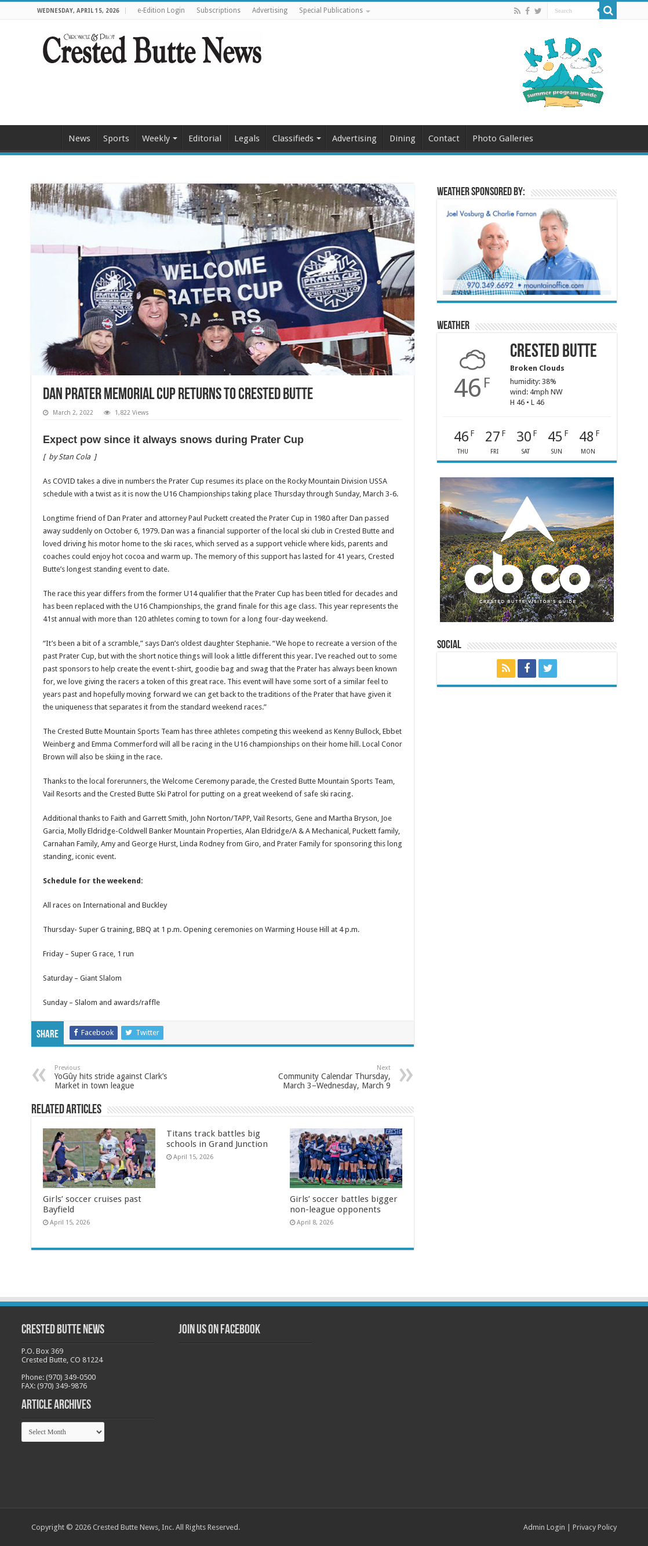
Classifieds (293, 138)
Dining (402, 138)
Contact (444, 138)
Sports (116, 138)
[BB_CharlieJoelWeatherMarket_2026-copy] (527, 249)
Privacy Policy (595, 1527)
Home (46, 137)
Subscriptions (218, 10)
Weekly (156, 138)
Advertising (269, 10)
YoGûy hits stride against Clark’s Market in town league (113, 1077)
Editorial (204, 138)
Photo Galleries (502, 138)
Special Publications (331, 10)
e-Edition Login (161, 10)
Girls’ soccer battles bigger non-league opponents (344, 1204)
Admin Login (544, 1527)
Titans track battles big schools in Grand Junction (217, 1138)
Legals (247, 138)
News (79, 138)
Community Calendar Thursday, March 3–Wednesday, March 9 (331, 1077)
